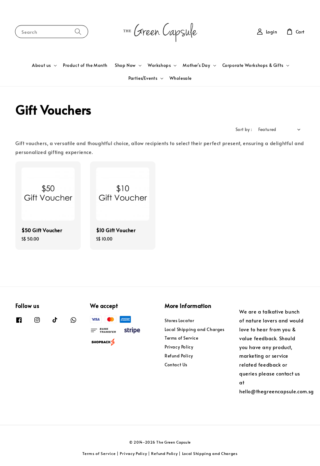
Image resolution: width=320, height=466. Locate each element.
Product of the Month (85, 65)
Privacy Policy (179, 347)
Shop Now (125, 65)
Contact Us (176, 365)
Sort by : (244, 129)
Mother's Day (196, 65)
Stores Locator (179, 320)
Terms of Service (181, 338)
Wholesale (181, 78)
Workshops (159, 65)
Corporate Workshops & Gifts (252, 65)
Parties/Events (142, 78)
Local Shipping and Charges (194, 329)
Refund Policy (179, 356)
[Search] (78, 31)
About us (41, 65)
